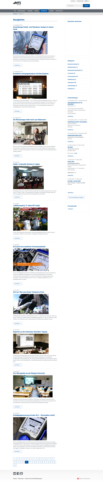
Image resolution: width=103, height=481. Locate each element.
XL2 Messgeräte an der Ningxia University (29, 374)
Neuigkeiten (44, 10)
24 (14, 466)
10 (45, 459)
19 (38, 463)
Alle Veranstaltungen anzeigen (76, 197)
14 (18, 463)
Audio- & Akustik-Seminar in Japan (26, 164)
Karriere (73, 1)
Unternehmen (59, 10)
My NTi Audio (80, 1)
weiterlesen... (17, 65)
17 (30, 463)
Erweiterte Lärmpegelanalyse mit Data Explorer (31, 74)
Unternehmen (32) (72, 82)
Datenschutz (21, 479)
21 (46, 463)
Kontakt (51, 10)
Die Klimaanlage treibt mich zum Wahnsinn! (29, 120)
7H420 (75, 153)
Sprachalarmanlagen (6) (73, 64)
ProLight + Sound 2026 (74, 181)
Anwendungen (21, 10)
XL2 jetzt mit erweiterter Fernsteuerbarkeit (29, 247)
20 (42, 463)
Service (36, 10)
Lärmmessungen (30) (73, 76)
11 (49, 459)
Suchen (86, 5)
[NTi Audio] (32, 4)
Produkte (30, 10)
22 (50, 463)
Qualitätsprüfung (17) (73, 67)
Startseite (15, 10)
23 (54, 463)
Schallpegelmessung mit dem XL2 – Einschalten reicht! (34, 416)
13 (14, 463)
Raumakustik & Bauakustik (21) (75, 70)
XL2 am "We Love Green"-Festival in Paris (28, 293)
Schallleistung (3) (72, 79)
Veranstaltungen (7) (72, 85)
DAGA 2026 (71, 161)
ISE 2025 (70, 147)
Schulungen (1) (71, 88)
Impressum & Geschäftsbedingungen (33, 479)
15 (22, 463)
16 (26, 463)
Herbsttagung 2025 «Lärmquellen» (77, 122)
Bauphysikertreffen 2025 (75, 135)
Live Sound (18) (71, 73)
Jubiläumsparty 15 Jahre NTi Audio (26, 206)
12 (52, 459)
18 (34, 463)
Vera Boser (70, 209)
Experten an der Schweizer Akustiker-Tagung (30, 332)
